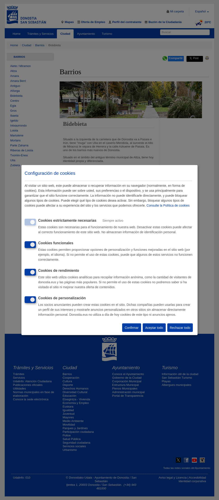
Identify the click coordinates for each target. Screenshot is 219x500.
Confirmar (131, 327)
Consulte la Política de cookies (168, 205)
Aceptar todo (154, 327)
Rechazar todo (180, 327)
